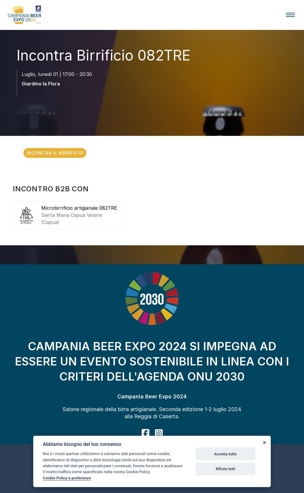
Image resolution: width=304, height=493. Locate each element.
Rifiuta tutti (225, 469)
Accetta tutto (225, 454)
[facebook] (145, 433)
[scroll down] (152, 100)
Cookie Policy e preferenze (67, 477)
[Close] (264, 442)
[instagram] (158, 433)
